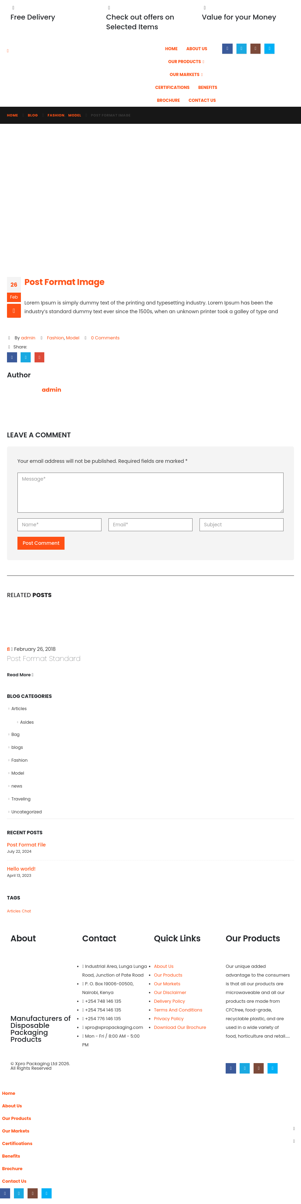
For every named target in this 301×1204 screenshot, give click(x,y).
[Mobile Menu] (10, 51)
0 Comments (105, 338)
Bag (16, 736)
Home (171, 49)
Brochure (168, 100)
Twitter (26, 357)
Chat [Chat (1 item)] (26, 915)
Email (40, 357)
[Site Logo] (98, 63)
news (17, 789)
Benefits (207, 87)
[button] (4, 1086)
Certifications (172, 87)
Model (72, 338)
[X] (241, 49)
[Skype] (269, 49)
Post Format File (26, 848)
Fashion (55, 338)
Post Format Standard (44, 659)
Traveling (21, 802)
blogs (17, 749)
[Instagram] (255, 49)
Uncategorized (27, 816)
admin (28, 338)
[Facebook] (227, 49)
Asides (27, 723)
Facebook (12, 357)
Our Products (184, 62)
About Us (196, 49)
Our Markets (185, 74)
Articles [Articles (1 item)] (14, 915)
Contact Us (202, 100)
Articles (19, 709)
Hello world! (21, 872)
